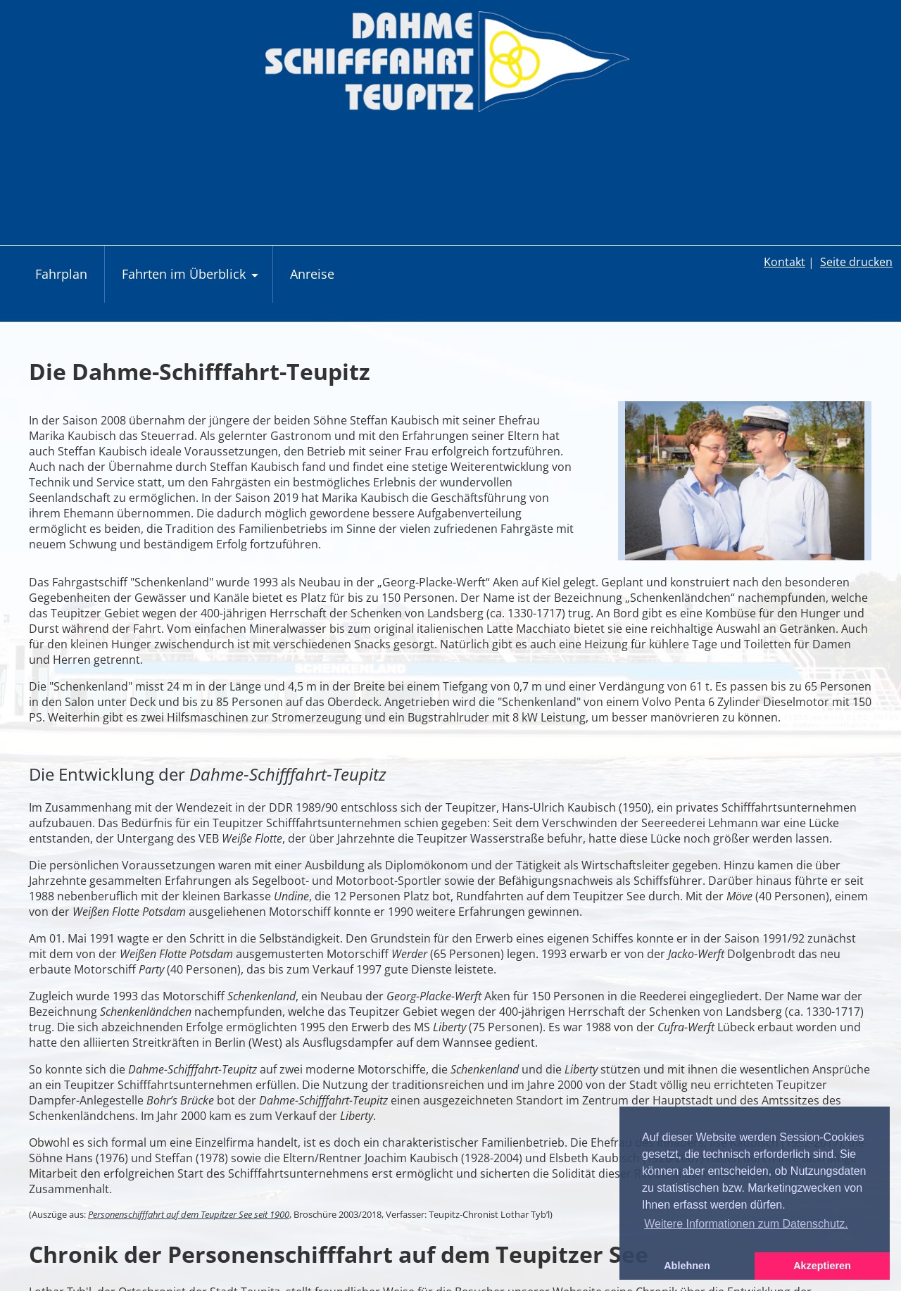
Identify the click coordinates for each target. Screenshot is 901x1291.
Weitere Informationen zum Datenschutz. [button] (746, 1224)
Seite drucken (856, 262)
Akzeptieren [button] (822, 1265)
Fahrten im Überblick (192, 281)
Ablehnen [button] (687, 1265)
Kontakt (784, 262)
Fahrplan (61, 273)
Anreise (312, 273)
